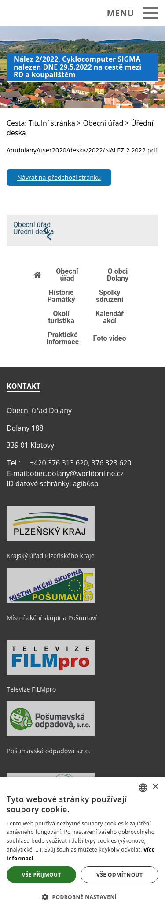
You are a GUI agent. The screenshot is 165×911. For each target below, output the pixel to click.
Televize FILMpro (31, 689)
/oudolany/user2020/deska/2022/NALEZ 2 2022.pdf (82, 150)
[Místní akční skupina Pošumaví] (51, 601)
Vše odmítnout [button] (119, 874)
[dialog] (82, 844)
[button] (82, 896)
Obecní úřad (32, 224)
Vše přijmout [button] (41, 874)
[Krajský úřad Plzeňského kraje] (51, 539)
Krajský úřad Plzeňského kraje (51, 555)
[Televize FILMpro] (51, 672)
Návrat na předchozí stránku (59, 177)
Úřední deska (33, 231)
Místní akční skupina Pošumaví (52, 618)
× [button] (155, 787)
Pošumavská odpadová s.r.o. (49, 751)
